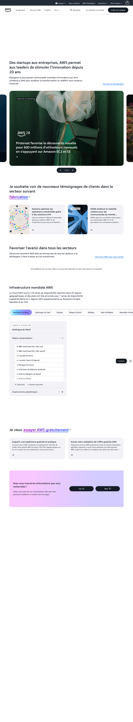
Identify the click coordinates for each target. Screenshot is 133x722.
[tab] (21, 312)
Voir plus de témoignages (113, 84)
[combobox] (19, 196)
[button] (35, 10)
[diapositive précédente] (59, 170)
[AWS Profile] (127, 3)
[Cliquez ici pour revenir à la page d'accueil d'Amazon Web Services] (8, 11)
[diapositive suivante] (73, 170)
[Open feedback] (130, 361)
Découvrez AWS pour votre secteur (109, 257)
